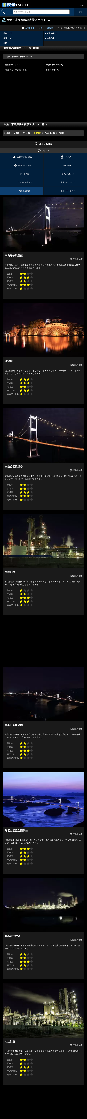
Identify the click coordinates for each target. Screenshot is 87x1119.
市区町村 (50, 38)
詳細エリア (8, 33)
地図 (5, 43)
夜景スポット (52, 33)
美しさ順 (26, 133)
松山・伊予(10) (52, 70)
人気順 (16, 133)
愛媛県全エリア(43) (13, 65)
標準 (8, 133)
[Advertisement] (43, 99)
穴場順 (61, 133)
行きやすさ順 (49, 133)
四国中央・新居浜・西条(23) (17, 70)
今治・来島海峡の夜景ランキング (19, 57)
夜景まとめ (8, 38)
